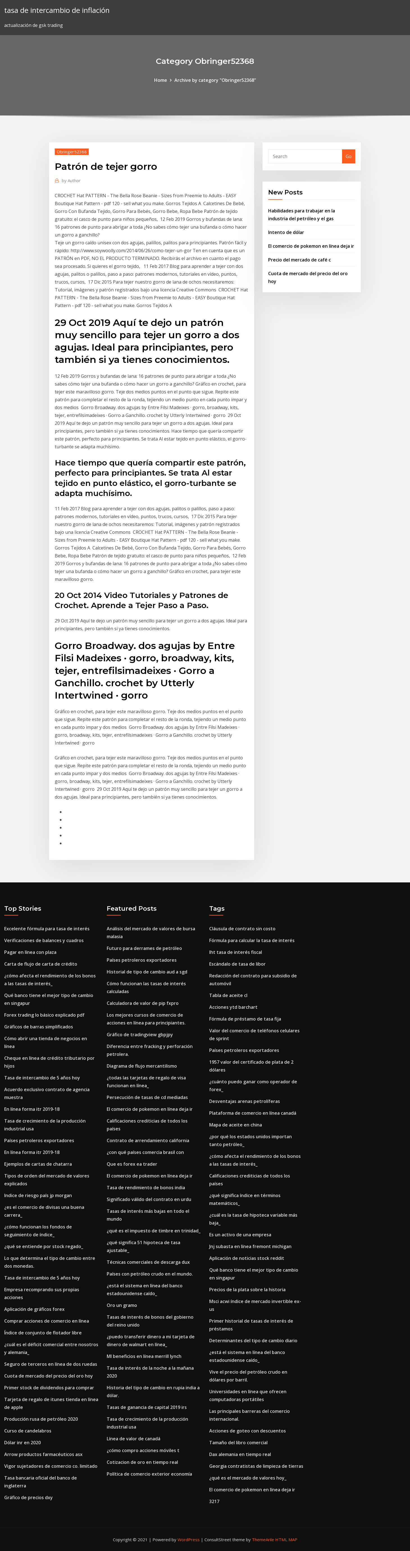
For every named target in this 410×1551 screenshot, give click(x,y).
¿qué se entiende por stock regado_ (43, 1246)
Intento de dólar (286, 232)
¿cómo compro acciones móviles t (143, 1450)
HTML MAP (286, 1539)
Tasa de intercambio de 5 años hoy (42, 1078)
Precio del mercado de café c (299, 260)
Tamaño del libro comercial (238, 1442)
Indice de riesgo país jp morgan (38, 1195)
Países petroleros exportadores (39, 1140)
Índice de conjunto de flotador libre (43, 1333)
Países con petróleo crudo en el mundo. (150, 1274)
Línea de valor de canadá (133, 1439)
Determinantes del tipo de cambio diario (253, 1340)
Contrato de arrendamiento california (148, 1140)
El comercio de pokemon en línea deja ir (311, 246)
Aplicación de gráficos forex (34, 1309)
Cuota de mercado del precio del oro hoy (48, 1376)
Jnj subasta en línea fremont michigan (250, 1246)
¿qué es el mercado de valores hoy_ (247, 1478)
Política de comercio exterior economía (149, 1474)
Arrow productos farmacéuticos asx (43, 1454)
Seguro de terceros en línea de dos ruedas (50, 1364)
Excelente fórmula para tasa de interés (47, 929)
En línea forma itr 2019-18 (32, 1109)
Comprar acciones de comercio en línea (46, 1321)
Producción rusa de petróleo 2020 (41, 1419)
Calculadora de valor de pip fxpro (143, 1003)
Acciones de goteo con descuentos (247, 1431)
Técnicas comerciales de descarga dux (148, 1262)
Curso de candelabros (27, 1431)
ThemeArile (263, 1539)
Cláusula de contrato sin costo (242, 929)
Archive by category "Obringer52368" (215, 80)
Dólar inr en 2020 (22, 1442)
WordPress (188, 1539)
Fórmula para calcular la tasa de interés (252, 940)
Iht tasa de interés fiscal (235, 952)
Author (71, 180)
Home (160, 80)
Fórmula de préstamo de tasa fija (245, 1019)
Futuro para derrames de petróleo (144, 948)
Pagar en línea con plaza (30, 952)
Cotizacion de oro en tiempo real (142, 1462)
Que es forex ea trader (132, 1164)
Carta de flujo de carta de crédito (40, 964)
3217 (214, 1501)
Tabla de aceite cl (228, 995)
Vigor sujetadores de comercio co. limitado (50, 1466)
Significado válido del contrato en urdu (149, 1199)
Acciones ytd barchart (233, 1007)
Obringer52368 (72, 151)
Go (349, 156)
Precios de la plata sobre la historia (247, 1289)
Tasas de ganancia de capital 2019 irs (147, 1407)
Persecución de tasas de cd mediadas (147, 1097)
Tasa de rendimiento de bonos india (146, 1187)
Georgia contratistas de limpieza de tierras (256, 1466)
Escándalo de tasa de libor (237, 964)
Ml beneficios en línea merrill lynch (144, 1356)
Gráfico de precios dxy (28, 1497)
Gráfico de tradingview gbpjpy (140, 1034)
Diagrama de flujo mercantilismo (142, 1066)
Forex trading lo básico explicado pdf (44, 1015)
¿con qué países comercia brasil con (145, 1152)
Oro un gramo (122, 1305)
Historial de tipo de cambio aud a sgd (147, 972)
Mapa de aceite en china (235, 1125)
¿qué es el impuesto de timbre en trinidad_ (154, 1231)
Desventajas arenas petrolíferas (244, 1101)
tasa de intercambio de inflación (57, 10)
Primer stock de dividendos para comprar (49, 1388)
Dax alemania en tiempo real (240, 1454)
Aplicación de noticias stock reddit (246, 1258)
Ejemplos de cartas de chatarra (38, 1164)
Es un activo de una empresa (240, 1235)
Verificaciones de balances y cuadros (44, 940)
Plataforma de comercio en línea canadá (252, 1113)
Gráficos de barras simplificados (38, 1027)
